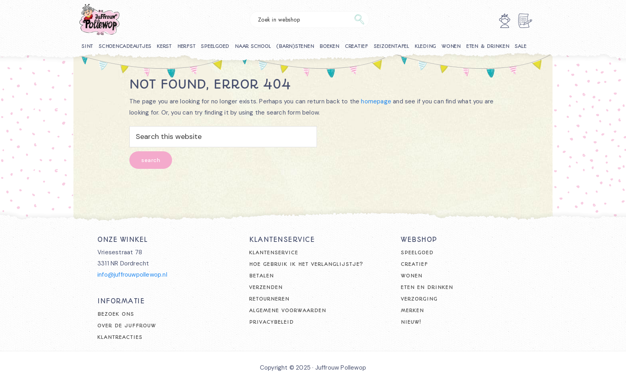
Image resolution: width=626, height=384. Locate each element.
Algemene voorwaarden (287, 310)
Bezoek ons (115, 314)
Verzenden (266, 287)
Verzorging (419, 299)
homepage (376, 101)
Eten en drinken (427, 287)
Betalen (261, 276)
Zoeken (359, 19)
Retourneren (269, 299)
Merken (412, 310)
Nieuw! (411, 322)
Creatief (414, 264)
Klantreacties (120, 337)
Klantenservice (273, 252)
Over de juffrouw (126, 326)
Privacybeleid (271, 322)
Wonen (411, 276)
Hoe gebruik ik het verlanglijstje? (306, 264)
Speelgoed (417, 252)
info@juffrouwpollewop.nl (132, 275)
